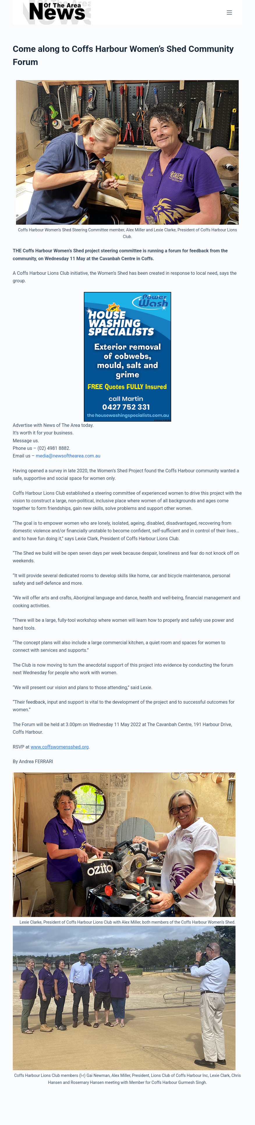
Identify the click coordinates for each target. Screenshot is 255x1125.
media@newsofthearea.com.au (68, 456)
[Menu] (229, 12)
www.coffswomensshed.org (59, 747)
